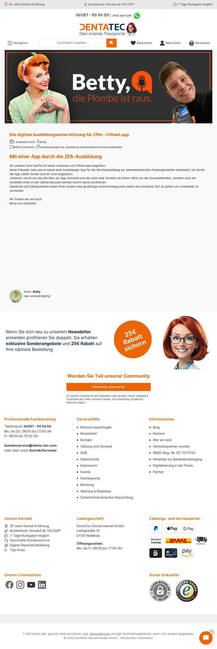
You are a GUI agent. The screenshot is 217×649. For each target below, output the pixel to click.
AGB (83, 453)
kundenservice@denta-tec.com (30, 445)
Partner (158, 472)
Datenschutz (89, 459)
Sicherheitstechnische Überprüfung (106, 497)
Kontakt (86, 440)
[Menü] (17, 42)
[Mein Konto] (170, 42)
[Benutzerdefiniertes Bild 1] (187, 591)
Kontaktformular (43, 450)
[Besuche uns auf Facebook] (9, 585)
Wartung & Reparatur (95, 491)
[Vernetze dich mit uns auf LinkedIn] (42, 585)
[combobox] (73, 43)
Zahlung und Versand (96, 446)
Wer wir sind (162, 440)
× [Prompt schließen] (194, 598)
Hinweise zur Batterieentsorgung (177, 459)
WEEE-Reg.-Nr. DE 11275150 (174, 453)
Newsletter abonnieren (108, 387)
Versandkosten (100, 633)
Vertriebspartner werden (171, 446)
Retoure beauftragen (96, 427)
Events (85, 472)
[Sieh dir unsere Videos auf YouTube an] (31, 585)
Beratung (87, 485)
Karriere (159, 433)
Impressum (88, 465)
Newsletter (88, 433)
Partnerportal (90, 478)
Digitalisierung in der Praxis (173, 465)
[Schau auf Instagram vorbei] (20, 585)
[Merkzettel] (141, 42)
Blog (156, 427)
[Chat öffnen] (206, 638)
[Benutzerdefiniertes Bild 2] (201, 541)
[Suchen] (111, 43)
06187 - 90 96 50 (92, 15)
